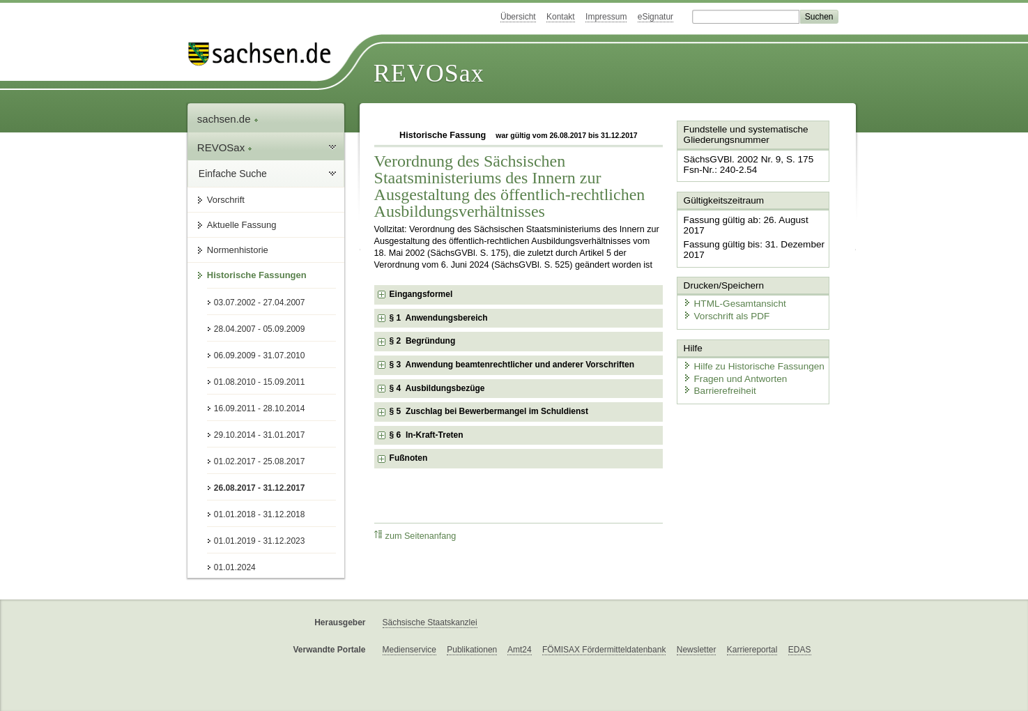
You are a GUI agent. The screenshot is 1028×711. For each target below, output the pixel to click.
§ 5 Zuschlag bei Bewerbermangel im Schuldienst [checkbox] (489, 411)
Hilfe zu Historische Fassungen (748, 350)
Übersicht (518, 17)
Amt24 (519, 650)
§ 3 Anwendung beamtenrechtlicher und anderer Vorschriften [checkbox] (512, 364)
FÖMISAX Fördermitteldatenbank (604, 650)
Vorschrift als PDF (723, 301)
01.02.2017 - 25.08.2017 (259, 461)
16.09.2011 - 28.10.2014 (259, 408)
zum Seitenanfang (415, 535)
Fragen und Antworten (731, 362)
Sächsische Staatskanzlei (430, 622)
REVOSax (429, 73)
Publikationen (472, 650)
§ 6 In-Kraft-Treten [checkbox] (426, 435)
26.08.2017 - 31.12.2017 (259, 488)
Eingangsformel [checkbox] (421, 294)
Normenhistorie (237, 250)
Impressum (606, 17)
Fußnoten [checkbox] (409, 458)
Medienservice (409, 650)
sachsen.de (228, 119)
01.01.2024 (235, 567)
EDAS (799, 650)
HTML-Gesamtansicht (730, 289)
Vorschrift (226, 199)
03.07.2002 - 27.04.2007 (259, 302)
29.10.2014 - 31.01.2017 (259, 435)
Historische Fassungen (257, 275)
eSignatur (655, 17)
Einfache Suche (233, 173)
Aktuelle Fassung (242, 225)
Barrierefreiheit (716, 374)
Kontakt (560, 17)
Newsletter (696, 650)
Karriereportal (752, 650)
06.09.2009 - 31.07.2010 (259, 355)
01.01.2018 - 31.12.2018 (259, 514)
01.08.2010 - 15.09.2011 (259, 382)
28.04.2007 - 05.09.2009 (259, 329)
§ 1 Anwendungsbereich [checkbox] (439, 318)
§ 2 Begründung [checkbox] (423, 341)
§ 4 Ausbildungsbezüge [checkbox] (437, 388)
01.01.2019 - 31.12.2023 (259, 541)
